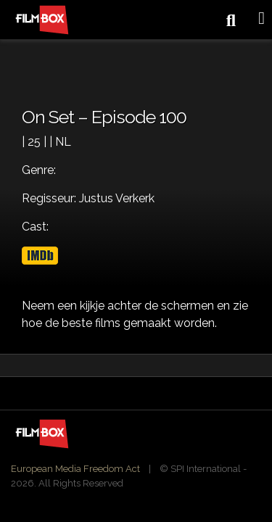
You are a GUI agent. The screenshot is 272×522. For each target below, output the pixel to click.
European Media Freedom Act (75, 468)
